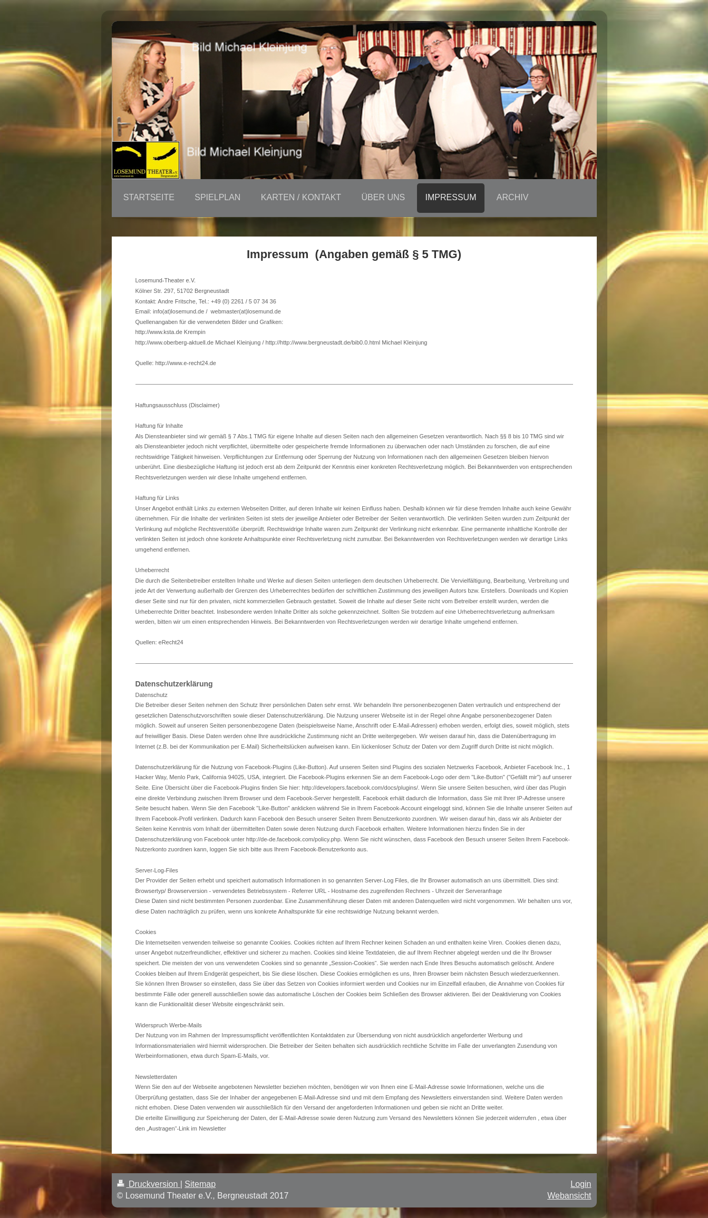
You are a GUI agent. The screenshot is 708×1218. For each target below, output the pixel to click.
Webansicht (569, 1195)
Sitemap (200, 1184)
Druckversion (148, 1184)
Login (580, 1184)
